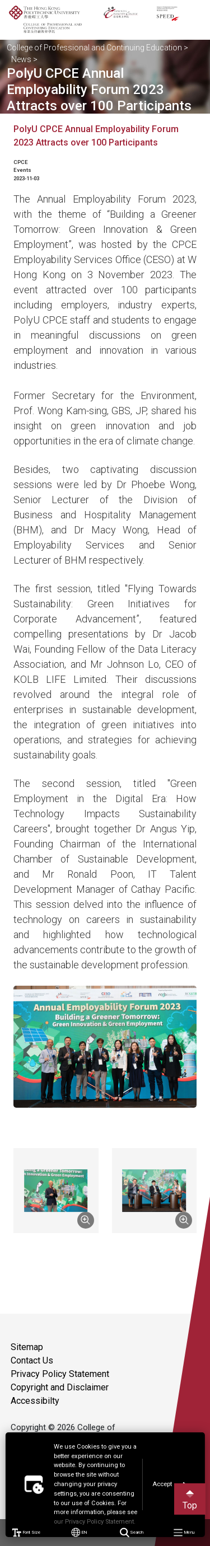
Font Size (26, 1532)
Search (131, 1533)
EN (79, 1532)
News (21, 59)
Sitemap (27, 1347)
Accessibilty (35, 1400)
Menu (184, 1532)
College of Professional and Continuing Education (94, 47)
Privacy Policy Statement (60, 1374)
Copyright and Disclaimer (60, 1387)
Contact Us (32, 1360)
